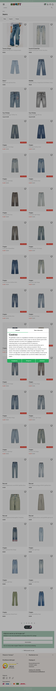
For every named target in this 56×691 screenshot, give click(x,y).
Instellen (42, 360)
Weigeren (28, 360)
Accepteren (14, 360)
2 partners (29, 341)
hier (17, 352)
